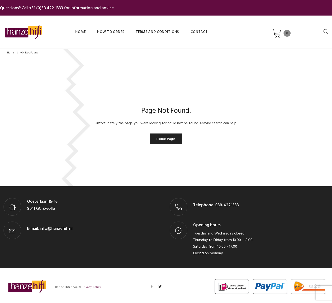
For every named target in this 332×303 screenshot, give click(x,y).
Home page (165, 136)
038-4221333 (226, 202)
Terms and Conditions (131, 29)
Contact (165, 29)
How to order (92, 29)
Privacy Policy (91, 285)
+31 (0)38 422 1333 (50, 6)
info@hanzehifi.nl (56, 226)
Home (69, 29)
